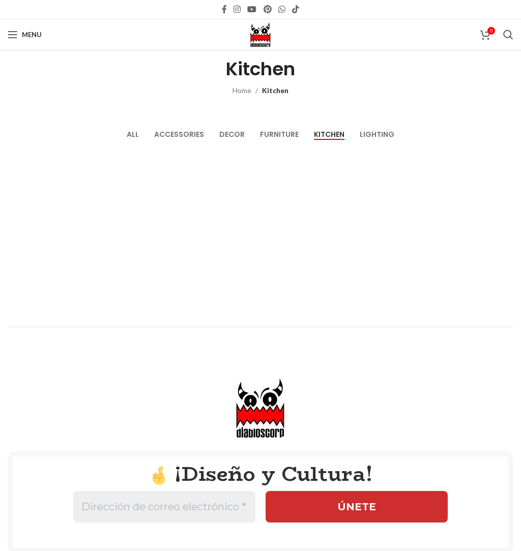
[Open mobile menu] (25, 34)
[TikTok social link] (296, 9)
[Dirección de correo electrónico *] (164, 507)
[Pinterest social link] (267, 9)
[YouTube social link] (252, 9)
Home (242, 90)
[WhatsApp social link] (281, 9)
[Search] (508, 34)
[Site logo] (260, 34)
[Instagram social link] (237, 9)
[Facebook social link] (224, 9)
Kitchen (275, 90)
